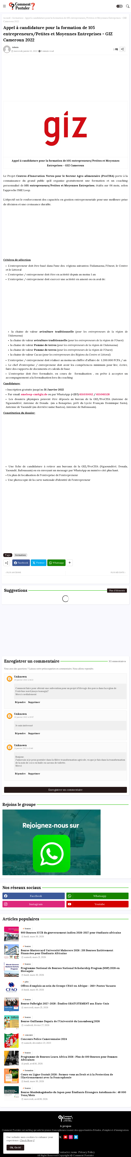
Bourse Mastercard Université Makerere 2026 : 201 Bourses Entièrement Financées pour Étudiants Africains (67, 952)
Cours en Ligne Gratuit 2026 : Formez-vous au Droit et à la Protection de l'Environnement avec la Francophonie (67, 1076)
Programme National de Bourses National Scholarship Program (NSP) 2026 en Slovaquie (70, 970)
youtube (100, 904)
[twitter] (60, 1137)
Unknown (20, 676)
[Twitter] (38, 562)
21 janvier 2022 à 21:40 (23, 748)
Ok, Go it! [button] (15, 1147)
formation (17, 18)
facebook (36, 896)
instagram (36, 904)
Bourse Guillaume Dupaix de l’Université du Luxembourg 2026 (60, 1021)
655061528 (103, 394)
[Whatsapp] (56, 562)
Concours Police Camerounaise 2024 (44, 1039)
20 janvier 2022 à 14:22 (23, 680)
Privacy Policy (86, 1152)
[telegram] (76, 1137)
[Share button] (69, 562)
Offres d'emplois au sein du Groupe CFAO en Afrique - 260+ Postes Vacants (68, 985)
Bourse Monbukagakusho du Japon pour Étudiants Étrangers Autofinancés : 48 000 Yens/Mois (73, 1094)
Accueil (6, 18)
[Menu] (4, 6)
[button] (119, 6)
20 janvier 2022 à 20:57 (24, 717)
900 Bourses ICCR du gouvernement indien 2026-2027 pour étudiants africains (71, 932)
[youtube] (65, 1137)
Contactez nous (67, 1152)
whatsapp (99, 896)
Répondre (20, 702)
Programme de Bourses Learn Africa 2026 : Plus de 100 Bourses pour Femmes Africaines (69, 1058)
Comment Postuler (83, 1155)
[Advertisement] (65, 78)
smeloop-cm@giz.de (34, 394)
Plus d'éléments (117, 590)
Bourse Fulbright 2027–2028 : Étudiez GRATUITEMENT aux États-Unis (65, 1003)
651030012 (86, 394)
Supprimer (34, 702)
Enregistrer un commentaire (65, 789)
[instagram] (71, 1137)
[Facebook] (21, 562)
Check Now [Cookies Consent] (26, 1140)
